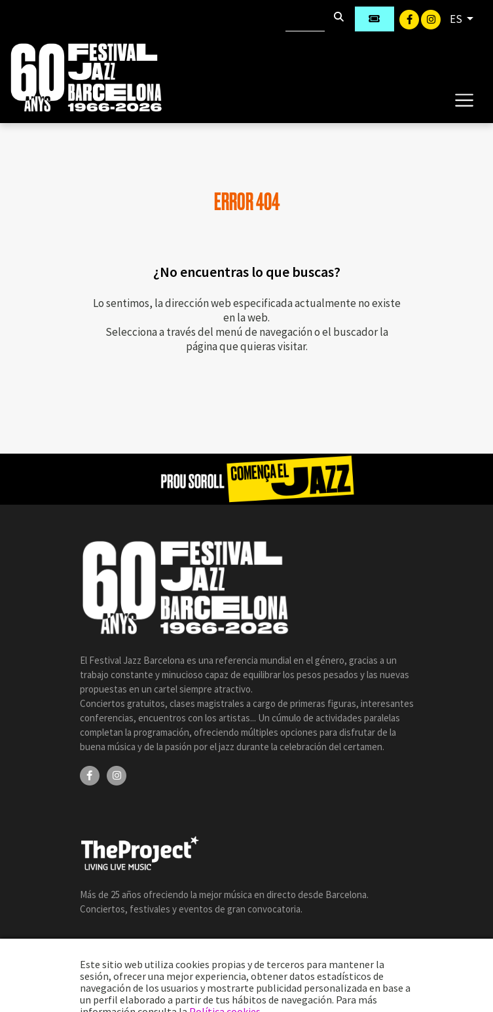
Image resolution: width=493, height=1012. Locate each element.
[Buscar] (305, 19)
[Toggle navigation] (464, 99)
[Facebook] (410, 18)
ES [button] (457, 19)
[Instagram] (431, 18)
